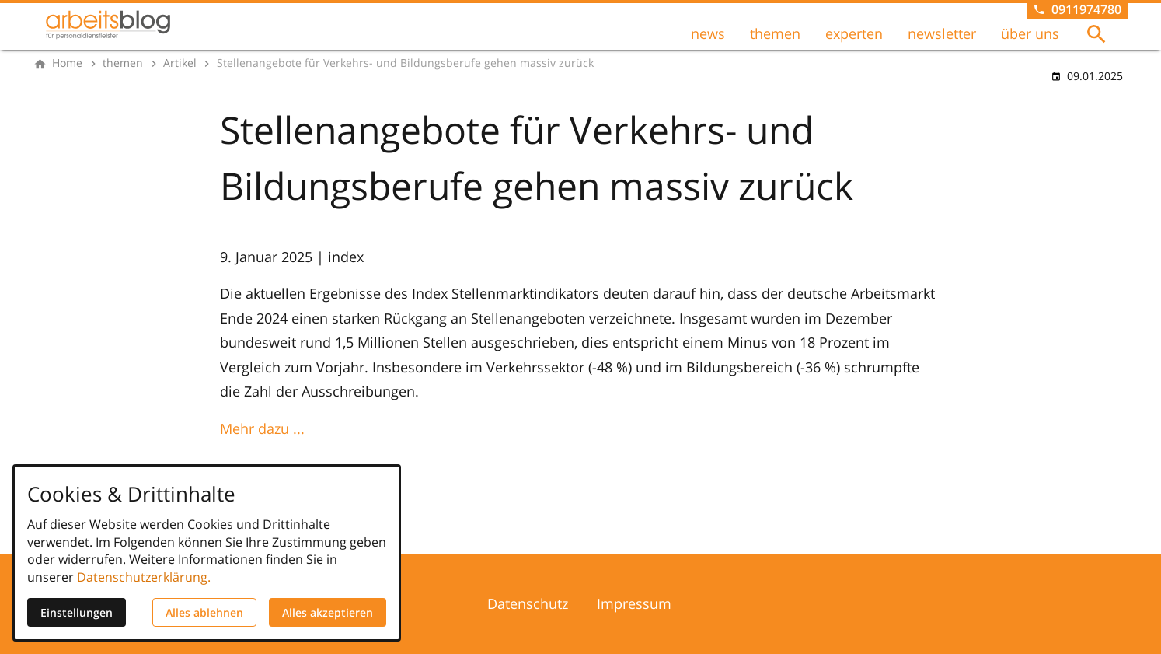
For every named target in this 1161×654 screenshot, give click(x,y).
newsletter (942, 33)
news (708, 33)
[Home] (67, 63)
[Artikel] (180, 63)
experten (854, 33)
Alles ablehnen (204, 612)
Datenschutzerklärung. (144, 577)
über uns (1030, 33)
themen (775, 33)
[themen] (123, 63)
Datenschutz (527, 603)
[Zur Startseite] (108, 24)
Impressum (634, 603)
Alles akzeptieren (327, 612)
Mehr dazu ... (262, 428)
